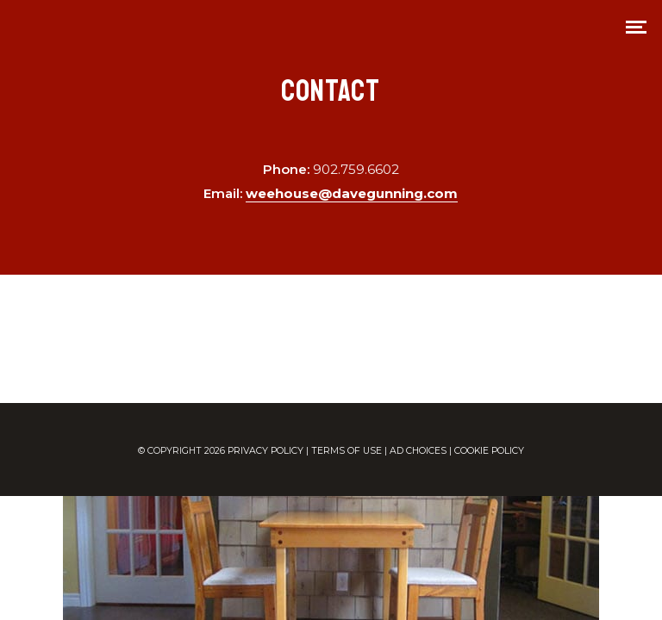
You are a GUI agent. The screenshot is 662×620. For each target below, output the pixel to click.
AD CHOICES (418, 450)
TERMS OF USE (346, 450)
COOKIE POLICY (489, 450)
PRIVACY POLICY (265, 450)
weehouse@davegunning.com (352, 193)
